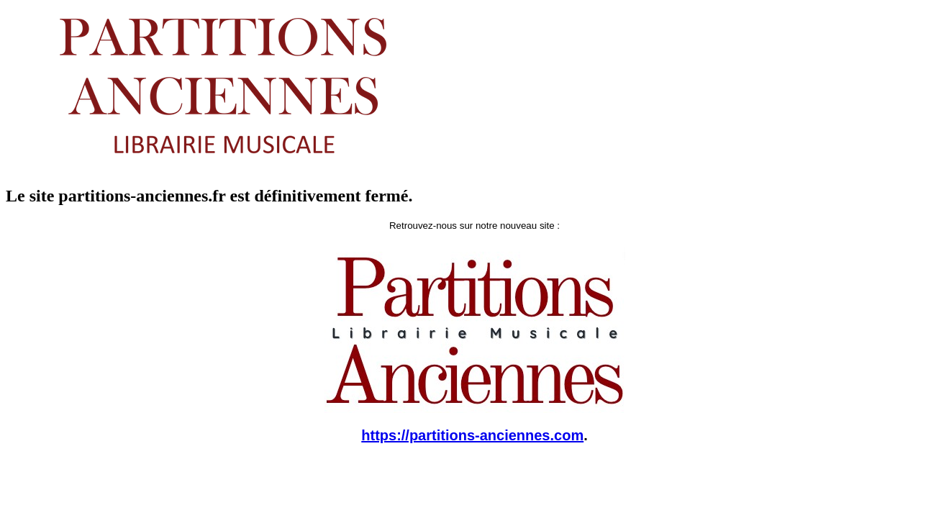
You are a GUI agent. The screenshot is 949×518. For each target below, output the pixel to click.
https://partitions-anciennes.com (472, 435)
